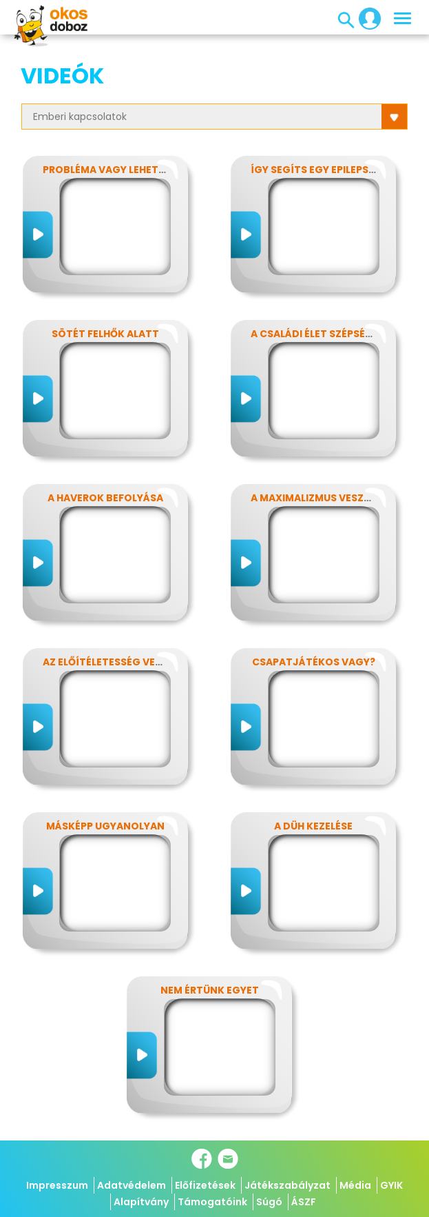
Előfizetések (205, 1185)
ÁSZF (303, 1202)
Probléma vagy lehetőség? (117, 170)
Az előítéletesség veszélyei (117, 662)
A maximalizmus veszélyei (319, 498)
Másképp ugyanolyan (105, 826)
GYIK (391, 1185)
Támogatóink (212, 1202)
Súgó (269, 1202)
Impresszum (57, 1185)
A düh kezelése (313, 826)
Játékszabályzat (287, 1185)
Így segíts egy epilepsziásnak (331, 170)
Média (355, 1185)
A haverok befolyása (105, 498)
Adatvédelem (131, 1185)
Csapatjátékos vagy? (313, 662)
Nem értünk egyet (209, 990)
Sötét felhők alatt (105, 334)
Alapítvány (141, 1202)
